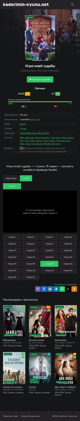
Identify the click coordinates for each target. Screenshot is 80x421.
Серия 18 (31, 264)
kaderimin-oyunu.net (26, 4)
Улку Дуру (25, 140)
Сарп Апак (55, 137)
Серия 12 (68, 250)
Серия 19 (49, 264)
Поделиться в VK (50, 289)
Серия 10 (31, 250)
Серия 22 (31, 270)
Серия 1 (12, 237)
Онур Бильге (49, 140)
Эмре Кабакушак (28, 133)
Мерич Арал (67, 137)
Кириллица (11, 178)
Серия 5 (12, 244)
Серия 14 (31, 257)
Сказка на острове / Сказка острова (14, 387)
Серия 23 (49, 270)
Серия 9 (12, 250)
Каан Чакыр (36, 140)
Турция (23, 128)
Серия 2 (30, 237)
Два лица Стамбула (65, 387)
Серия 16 (68, 257)
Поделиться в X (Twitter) (68, 289)
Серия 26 (30, 277)
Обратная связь (10, 416)
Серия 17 (12, 264)
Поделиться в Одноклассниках (74, 289)
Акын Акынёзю (42, 137)
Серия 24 (68, 270)
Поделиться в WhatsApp (62, 289)
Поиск (72, 4)
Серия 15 (49, 257)
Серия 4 (68, 237)
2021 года (35, 119)
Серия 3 (49, 237)
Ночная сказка (36, 340)
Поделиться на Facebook (44, 289)
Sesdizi (26, 178)
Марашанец (9, 340)
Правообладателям (30, 416)
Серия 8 (68, 244)
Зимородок (61, 340)
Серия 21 (12, 270)
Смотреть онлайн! (41, 79)
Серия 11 (49, 250)
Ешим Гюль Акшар (34, 143)
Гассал (32, 387)
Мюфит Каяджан (52, 143)
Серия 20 (68, 264)
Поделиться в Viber (38, 289)
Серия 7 (49, 244)
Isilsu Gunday (43, 133)
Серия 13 (12, 257)
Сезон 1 (12, 186)
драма (23, 124)
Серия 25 (12, 277)
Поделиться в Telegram (56, 289)
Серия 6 (31, 244)
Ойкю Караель (27, 137)
